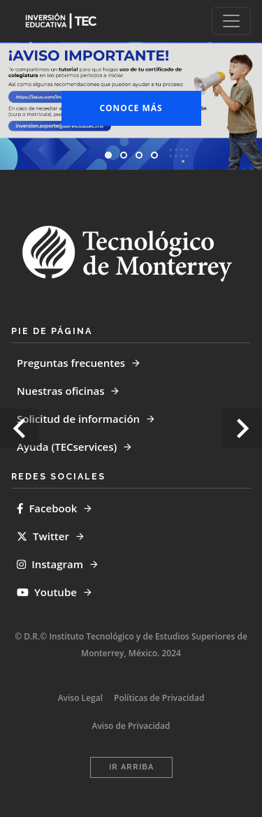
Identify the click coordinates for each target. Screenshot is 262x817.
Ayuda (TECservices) (67, 447)
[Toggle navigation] (231, 21)
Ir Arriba (131, 767)
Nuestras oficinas (60, 391)
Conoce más (130, 108)
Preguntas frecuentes (71, 363)
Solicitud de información (78, 419)
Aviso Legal (80, 698)
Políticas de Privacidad (159, 698)
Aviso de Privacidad (131, 726)
